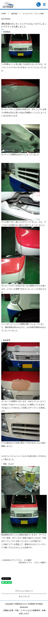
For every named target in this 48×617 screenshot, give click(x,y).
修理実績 (14, 14)
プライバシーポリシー (24, 591)
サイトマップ (24, 596)
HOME (3, 14)
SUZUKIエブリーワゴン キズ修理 (17, 560)
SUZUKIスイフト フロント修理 (32, 563)
